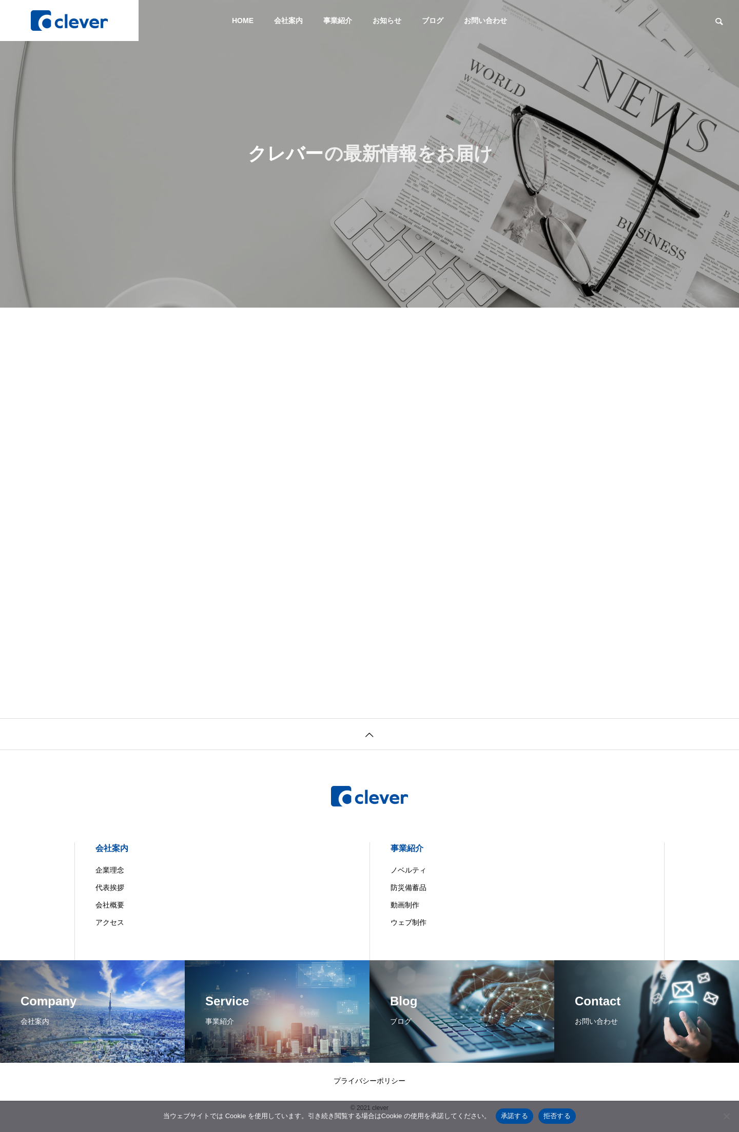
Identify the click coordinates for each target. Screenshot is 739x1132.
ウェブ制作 (408, 922)
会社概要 (109, 905)
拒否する (557, 1116)
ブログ (432, 20)
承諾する (514, 1116)
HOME (243, 20)
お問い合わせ (485, 20)
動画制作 (405, 905)
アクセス (109, 922)
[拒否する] (726, 1116)
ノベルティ (408, 870)
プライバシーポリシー (369, 1081)
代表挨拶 (109, 887)
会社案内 (288, 20)
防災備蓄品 (408, 887)
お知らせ (387, 20)
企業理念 (109, 870)
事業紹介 (337, 20)
